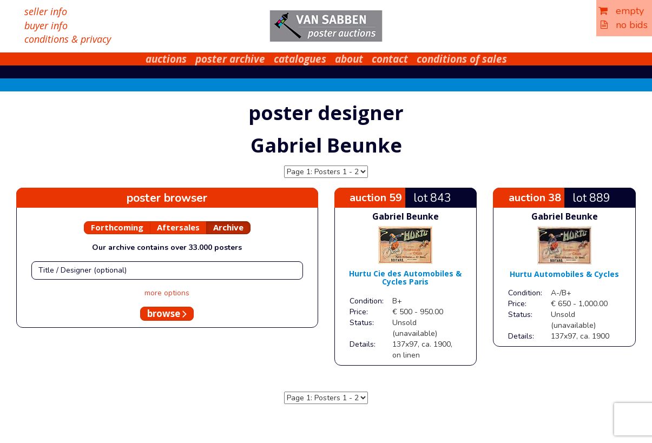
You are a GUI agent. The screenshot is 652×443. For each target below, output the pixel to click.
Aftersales (178, 227)
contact (390, 58)
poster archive (230, 58)
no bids (624, 24)
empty (621, 10)
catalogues (300, 58)
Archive (228, 227)
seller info (45, 11)
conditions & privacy (67, 38)
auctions (166, 58)
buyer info (46, 25)
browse (167, 313)
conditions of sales (462, 58)
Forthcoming (117, 227)
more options (166, 293)
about (349, 58)
